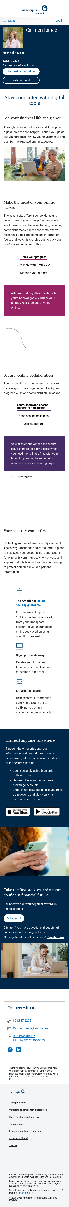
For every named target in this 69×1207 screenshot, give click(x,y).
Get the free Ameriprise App (37, 1164)
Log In (59, 20)
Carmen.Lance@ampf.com (18, 65)
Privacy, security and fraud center (26, 1131)
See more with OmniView (33, 265)
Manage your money (33, 273)
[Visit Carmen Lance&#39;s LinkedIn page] (18, 1050)
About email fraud (18, 1138)
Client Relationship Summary (24, 1117)
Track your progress (33, 257)
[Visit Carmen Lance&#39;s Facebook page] (10, 1050)
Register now (55, 937)
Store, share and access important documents (32, 406)
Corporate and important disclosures (28, 1109)
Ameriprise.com (17, 1102)
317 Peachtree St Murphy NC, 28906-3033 (29, 1038)
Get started (14, 918)
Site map (13, 1145)
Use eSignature (33, 424)
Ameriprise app (32, 748)
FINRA (21, 1193)
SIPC (31, 1193)
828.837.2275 (11, 60)
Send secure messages (34, 416)
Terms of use (16, 1124)
